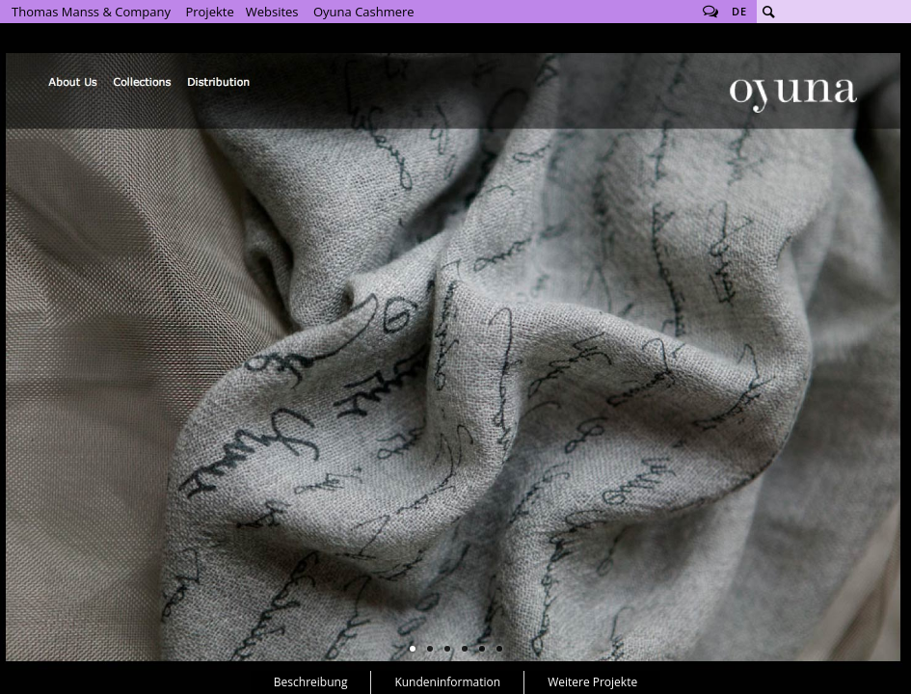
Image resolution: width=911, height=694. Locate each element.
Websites (272, 11)
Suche (768, 11)
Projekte (209, 11)
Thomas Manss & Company (91, 11)
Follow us (710, 11)
